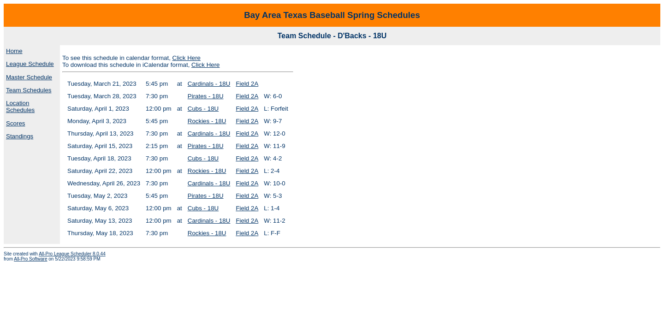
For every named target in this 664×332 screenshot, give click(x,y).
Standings (19, 136)
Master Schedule (29, 77)
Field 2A (247, 83)
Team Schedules (29, 90)
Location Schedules (20, 106)
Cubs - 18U (203, 108)
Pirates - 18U (206, 96)
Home (14, 50)
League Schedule (30, 63)
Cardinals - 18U (209, 83)
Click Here (186, 57)
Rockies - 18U (207, 121)
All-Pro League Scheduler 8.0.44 (72, 253)
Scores (15, 123)
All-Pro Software (30, 258)
